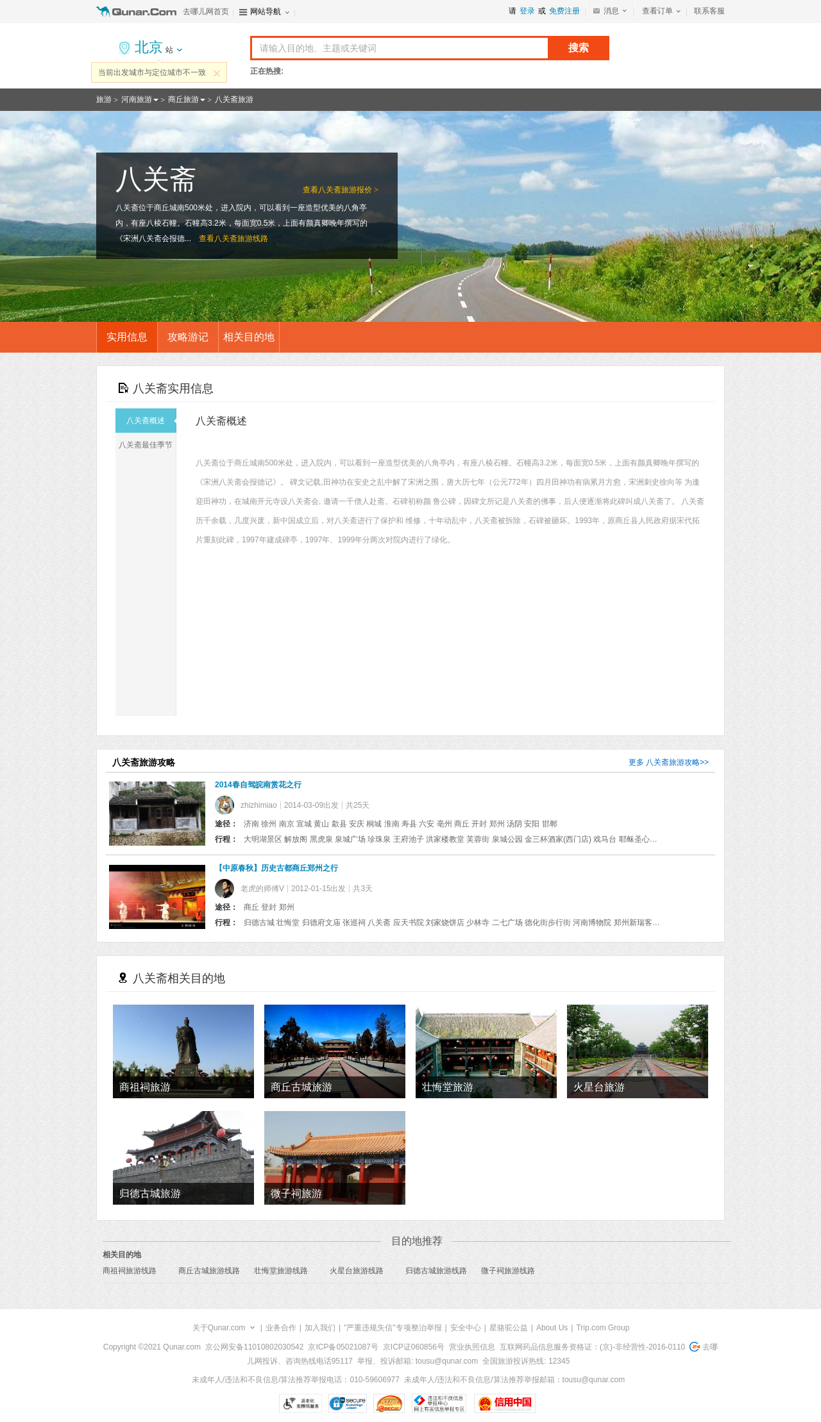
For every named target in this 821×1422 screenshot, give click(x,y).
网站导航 (265, 11)
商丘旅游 (183, 99)
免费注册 (564, 10)
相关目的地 (249, 336)
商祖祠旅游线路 (130, 1270)
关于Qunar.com (219, 1327)
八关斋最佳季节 (147, 444)
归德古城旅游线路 (436, 1270)
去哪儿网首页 (206, 11)
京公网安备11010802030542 (254, 1347)
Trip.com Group (602, 1327)
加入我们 (320, 1327)
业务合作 (281, 1327)
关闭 (217, 73)
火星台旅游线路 (357, 1270)
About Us (552, 1327)
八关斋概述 (151, 420)
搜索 (578, 47)
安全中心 (465, 1327)
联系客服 (709, 10)
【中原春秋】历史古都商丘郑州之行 (276, 868)
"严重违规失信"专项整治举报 (393, 1327)
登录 (527, 10)
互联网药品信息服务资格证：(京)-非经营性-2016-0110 (592, 1347)
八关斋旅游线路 (241, 238)
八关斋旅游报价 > (348, 189)
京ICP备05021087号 (343, 1347)
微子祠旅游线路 (508, 1270)
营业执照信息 (472, 1347)
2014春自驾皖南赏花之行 (258, 784)
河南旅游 (136, 99)
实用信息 (127, 336)
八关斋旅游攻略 (673, 762)
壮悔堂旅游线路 (281, 1270)
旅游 (104, 99)
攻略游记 (187, 336)
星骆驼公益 (508, 1327)
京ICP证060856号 (413, 1347)
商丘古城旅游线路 (209, 1270)
